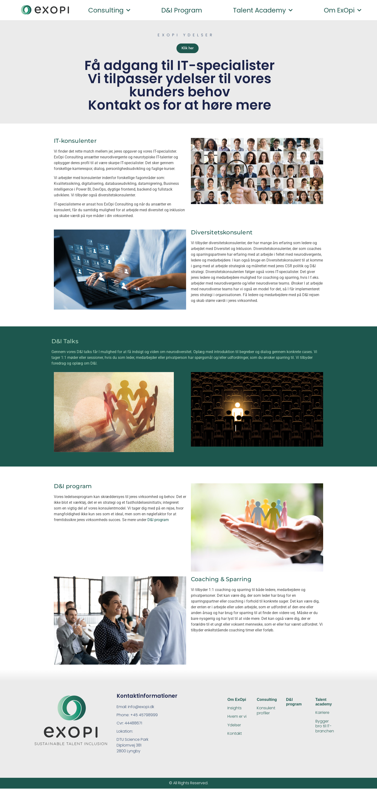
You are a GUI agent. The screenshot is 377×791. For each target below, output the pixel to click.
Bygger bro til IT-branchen (324, 728)
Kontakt (234, 736)
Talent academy (263, 10)
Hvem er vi (236, 719)
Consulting (109, 10)
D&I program (181, 10)
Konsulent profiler (266, 713)
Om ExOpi (343, 10)
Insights (234, 710)
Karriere (322, 715)
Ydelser (234, 727)
